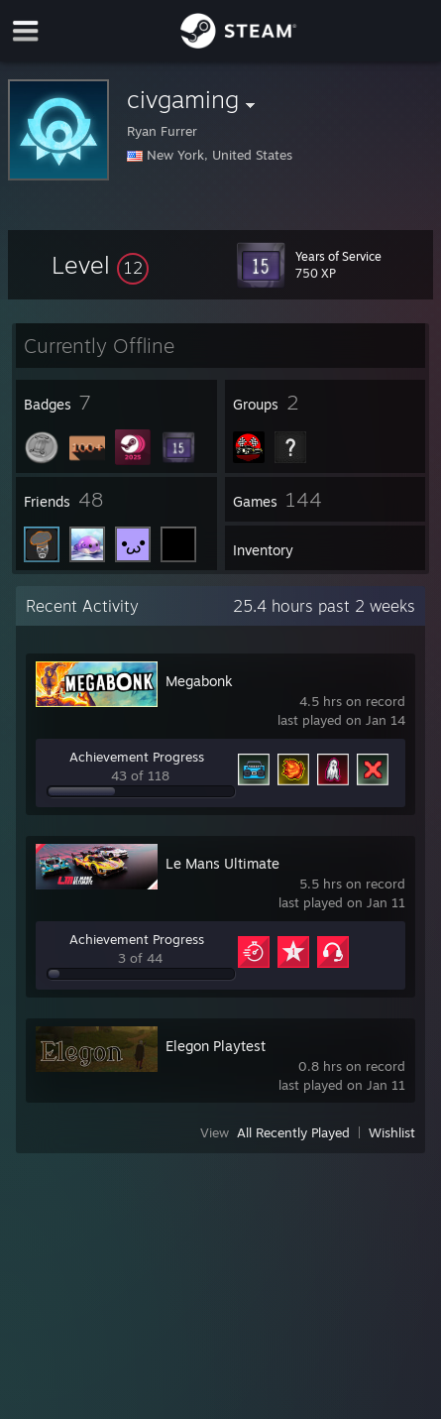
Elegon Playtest (215, 1045)
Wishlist (392, 1132)
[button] (100, 265)
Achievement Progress (136, 757)
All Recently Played (293, 1132)
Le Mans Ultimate (222, 863)
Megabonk (199, 680)
